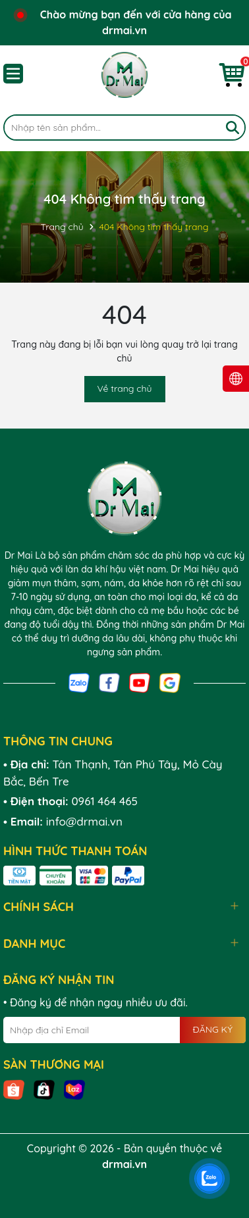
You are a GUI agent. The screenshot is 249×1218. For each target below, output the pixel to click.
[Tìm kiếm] (232, 127)
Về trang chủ (124, 388)
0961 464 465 (104, 801)
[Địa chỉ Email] (124, 1030)
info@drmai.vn (84, 821)
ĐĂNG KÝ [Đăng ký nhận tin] (213, 1029)
